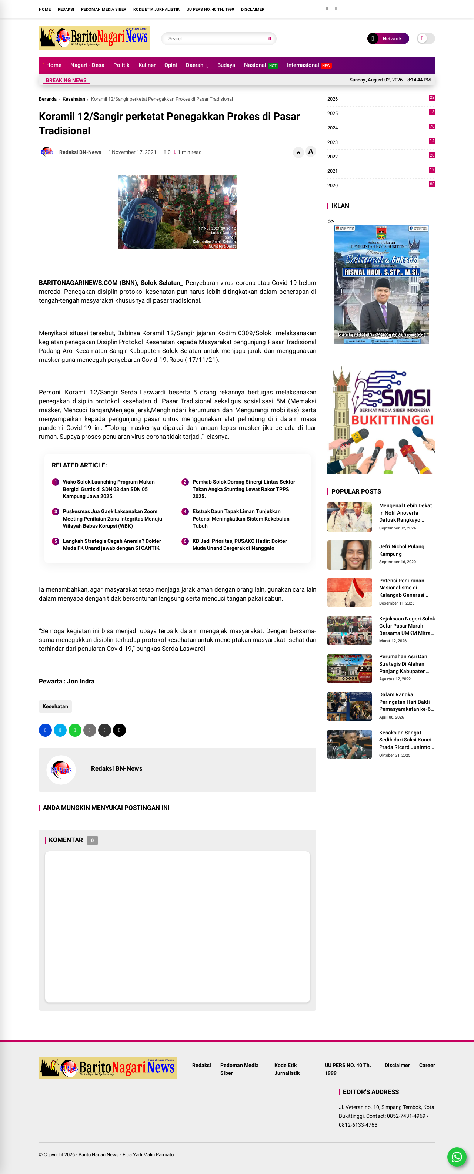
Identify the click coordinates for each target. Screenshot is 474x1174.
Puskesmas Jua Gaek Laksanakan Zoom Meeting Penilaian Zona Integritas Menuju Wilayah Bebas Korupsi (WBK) (112, 518)
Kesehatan (74, 99)
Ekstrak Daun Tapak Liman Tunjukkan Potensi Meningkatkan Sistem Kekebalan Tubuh (241, 518)
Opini (170, 65)
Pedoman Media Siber (103, 9)
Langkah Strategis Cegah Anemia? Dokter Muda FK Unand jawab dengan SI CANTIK (112, 544)
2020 (381, 185)
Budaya (226, 65)
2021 (381, 171)
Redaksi (66, 9)
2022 (381, 156)
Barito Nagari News (99, 1154)
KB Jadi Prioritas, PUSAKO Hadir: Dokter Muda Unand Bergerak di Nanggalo (240, 544)
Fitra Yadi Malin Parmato (148, 1154)
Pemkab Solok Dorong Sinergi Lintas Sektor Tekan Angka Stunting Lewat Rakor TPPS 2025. (244, 489)
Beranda (48, 99)
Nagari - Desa (87, 65)
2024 (381, 128)
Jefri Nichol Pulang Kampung (401, 550)
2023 (381, 142)
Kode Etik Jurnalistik (156, 9)
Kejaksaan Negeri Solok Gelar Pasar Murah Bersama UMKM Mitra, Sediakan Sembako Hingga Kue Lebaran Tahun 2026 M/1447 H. (407, 626)
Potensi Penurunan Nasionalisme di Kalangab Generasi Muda (401, 588)
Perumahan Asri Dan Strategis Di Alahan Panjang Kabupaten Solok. (403, 664)
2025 (381, 113)
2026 (381, 99)
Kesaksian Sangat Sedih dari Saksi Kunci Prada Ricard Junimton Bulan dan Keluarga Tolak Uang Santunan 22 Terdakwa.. (406, 740)
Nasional (261, 65)
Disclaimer (252, 9)
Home (45, 9)
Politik (121, 65)
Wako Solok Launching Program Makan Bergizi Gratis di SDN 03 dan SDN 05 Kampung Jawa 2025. (109, 489)
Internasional (309, 65)
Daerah (194, 65)
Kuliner (147, 65)
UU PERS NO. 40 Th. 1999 (210, 9)
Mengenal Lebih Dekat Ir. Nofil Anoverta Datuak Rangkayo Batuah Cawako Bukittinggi (405, 513)
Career (427, 1065)
